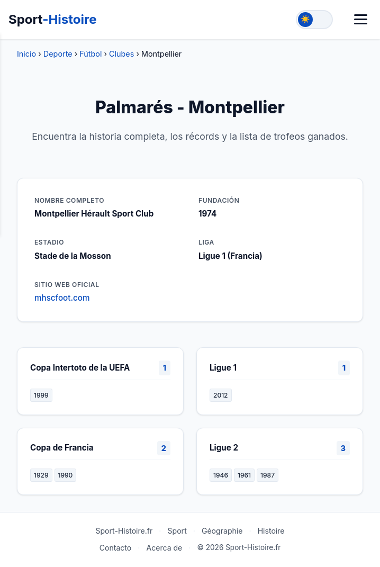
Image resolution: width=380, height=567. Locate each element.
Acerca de (164, 547)
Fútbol (90, 53)
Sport (52, 19)
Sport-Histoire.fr (123, 530)
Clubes (121, 53)
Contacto (115, 547)
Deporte (58, 53)
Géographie (222, 530)
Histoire (271, 530)
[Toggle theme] (314, 19)
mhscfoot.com (61, 298)
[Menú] (361, 19)
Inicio (26, 53)
